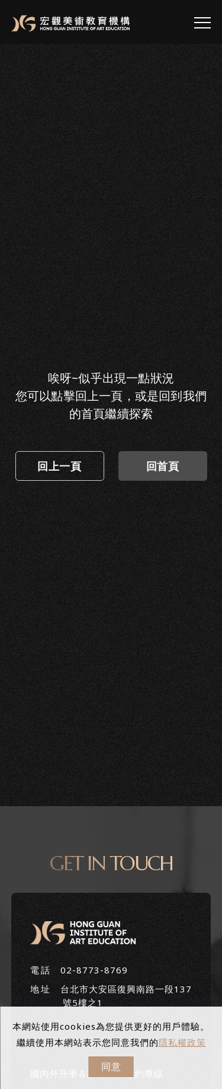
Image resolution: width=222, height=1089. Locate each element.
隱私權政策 (182, 1042)
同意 (111, 1066)
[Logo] (70, 22)
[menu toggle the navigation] (202, 23)
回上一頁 (59, 466)
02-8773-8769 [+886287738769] (94, 970)
